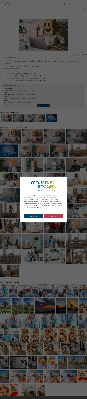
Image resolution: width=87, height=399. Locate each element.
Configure (33, 216)
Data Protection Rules (34, 207)
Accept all (53, 216)
